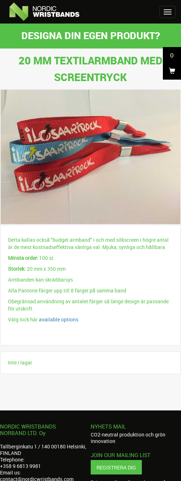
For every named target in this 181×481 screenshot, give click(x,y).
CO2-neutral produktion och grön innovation (128, 437)
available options (58, 319)
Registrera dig (116, 467)
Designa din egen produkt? (90, 35)
